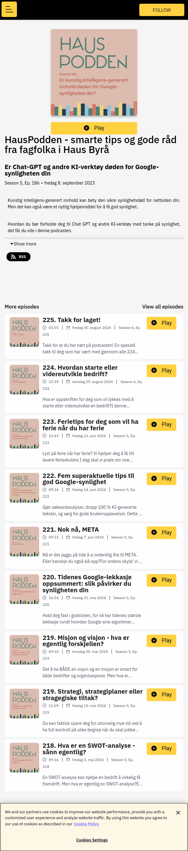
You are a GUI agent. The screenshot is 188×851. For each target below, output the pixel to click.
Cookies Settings (92, 843)
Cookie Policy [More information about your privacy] (86, 827)
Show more (23, 243)
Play (94, 128)
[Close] (178, 816)
